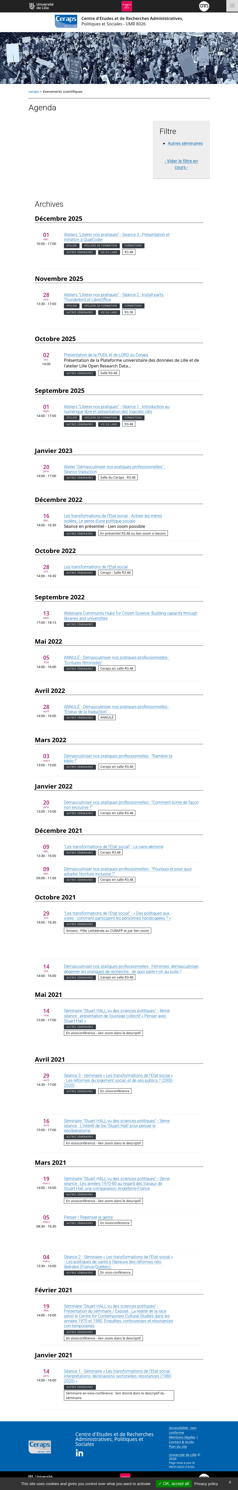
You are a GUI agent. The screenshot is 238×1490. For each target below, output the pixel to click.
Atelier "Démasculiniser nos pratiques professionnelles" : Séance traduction (114, 469)
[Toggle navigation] (232, 6)
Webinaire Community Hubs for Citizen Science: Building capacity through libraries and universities (130, 616)
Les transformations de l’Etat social (96, 566)
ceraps (34, 91)
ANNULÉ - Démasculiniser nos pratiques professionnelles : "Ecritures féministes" (116, 660)
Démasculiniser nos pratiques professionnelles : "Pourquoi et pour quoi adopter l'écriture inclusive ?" (128, 871)
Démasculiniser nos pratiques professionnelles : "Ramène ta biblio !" (118, 758)
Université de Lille (182, 1454)
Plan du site (178, 1446)
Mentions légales (182, 1437)
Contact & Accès (181, 1441)
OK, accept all (173, 1483)
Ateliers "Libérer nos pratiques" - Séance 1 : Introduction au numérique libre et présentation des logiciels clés (116, 409)
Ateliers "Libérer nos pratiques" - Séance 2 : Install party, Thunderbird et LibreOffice (114, 297)
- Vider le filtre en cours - (181, 164)
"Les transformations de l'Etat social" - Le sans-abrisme (113, 846)
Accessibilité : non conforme (183, 1430)
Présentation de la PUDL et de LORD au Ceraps (106, 354)
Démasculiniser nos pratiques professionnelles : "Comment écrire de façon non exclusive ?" (131, 805)
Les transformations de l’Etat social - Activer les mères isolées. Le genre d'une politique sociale (113, 518)
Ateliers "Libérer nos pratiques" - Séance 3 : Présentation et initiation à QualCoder (116, 237)
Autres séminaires (185, 143)
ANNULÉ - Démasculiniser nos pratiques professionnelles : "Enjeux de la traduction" (116, 709)
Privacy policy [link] (206, 1483)
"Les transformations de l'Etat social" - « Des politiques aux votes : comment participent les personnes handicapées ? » (117, 916)
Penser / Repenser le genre (88, 1217)
